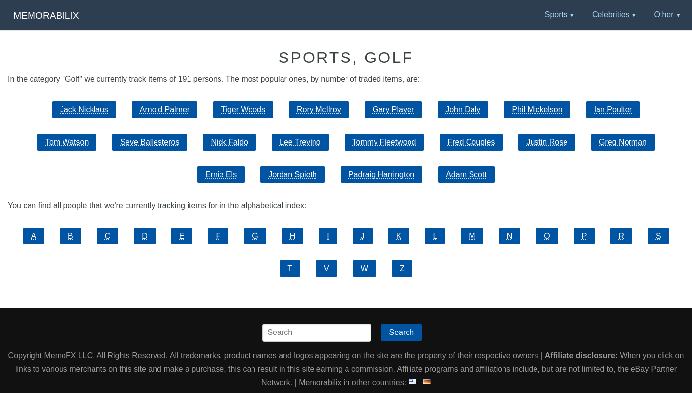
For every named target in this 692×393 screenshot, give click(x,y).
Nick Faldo (229, 142)
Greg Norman (623, 142)
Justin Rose (546, 142)
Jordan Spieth (292, 174)
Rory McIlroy (319, 109)
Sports (556, 14)
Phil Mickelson (537, 109)
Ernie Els (221, 174)
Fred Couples (471, 142)
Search (401, 332)
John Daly (462, 109)
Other (663, 14)
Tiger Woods (243, 109)
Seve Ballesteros (149, 142)
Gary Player (393, 109)
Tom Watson (67, 142)
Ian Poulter (613, 109)
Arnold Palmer (164, 109)
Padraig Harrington (381, 174)
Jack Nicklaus (84, 109)
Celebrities (610, 14)
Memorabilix (46, 15)
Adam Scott (466, 174)
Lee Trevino (300, 142)
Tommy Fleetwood (384, 142)
